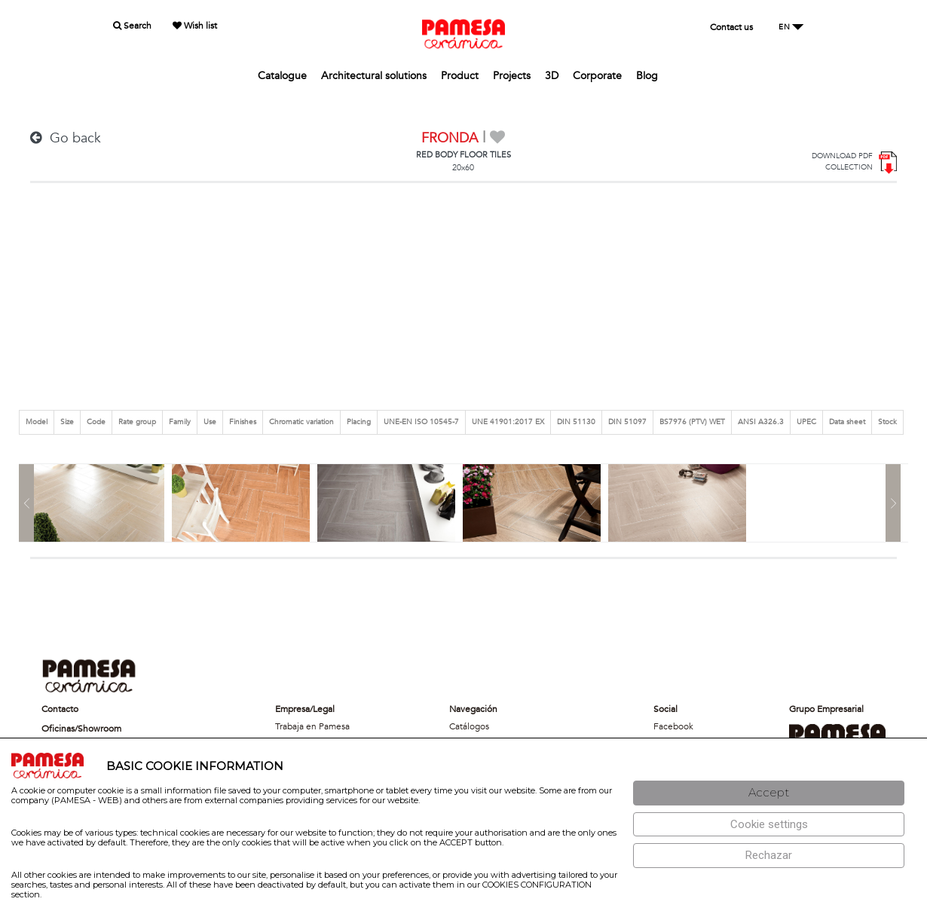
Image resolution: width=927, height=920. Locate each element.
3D (551, 76)
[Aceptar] (768, 793)
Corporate (597, 76)
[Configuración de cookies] (768, 824)
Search (132, 26)
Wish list (195, 26)
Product (460, 76)
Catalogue (282, 76)
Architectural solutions (374, 76)
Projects (512, 76)
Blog (647, 76)
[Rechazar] (768, 855)
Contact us (731, 27)
